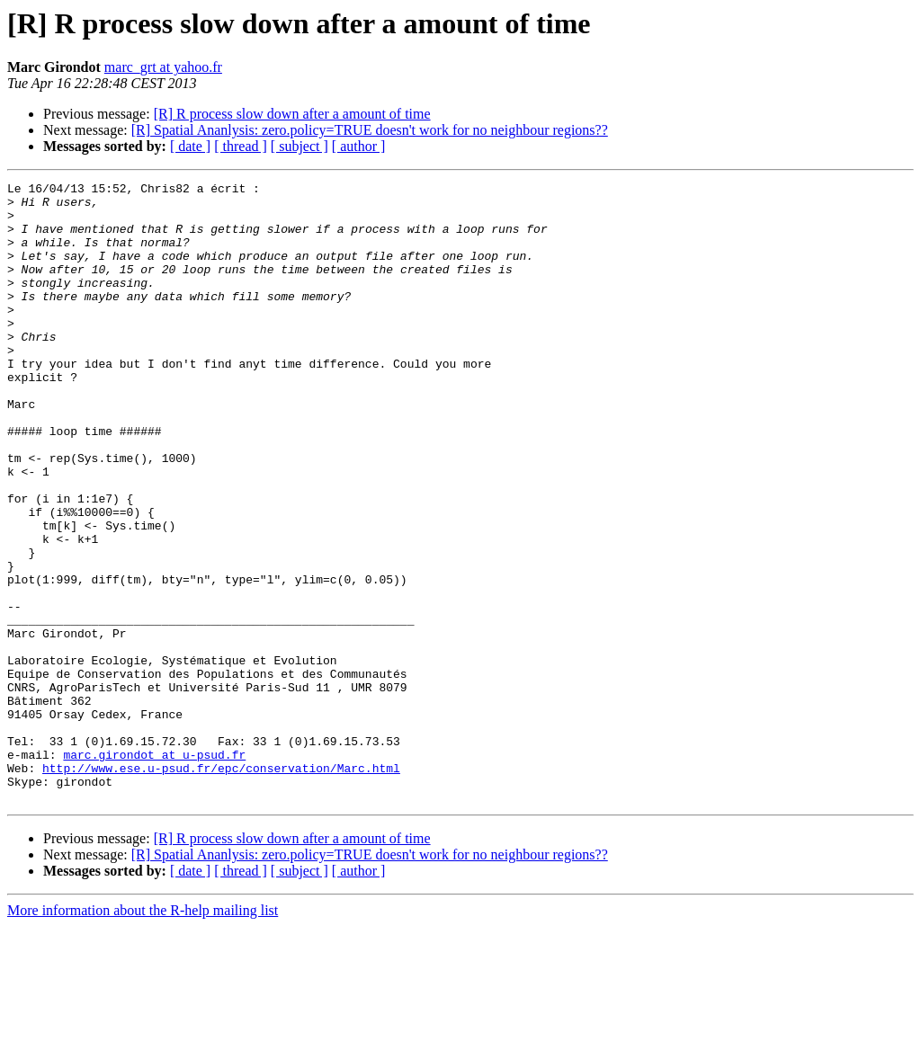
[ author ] (359, 146)
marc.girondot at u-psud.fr (154, 870)
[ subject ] (299, 146)
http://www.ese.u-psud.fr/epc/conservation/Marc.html (221, 886)
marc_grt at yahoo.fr (163, 67)
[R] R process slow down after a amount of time (292, 113)
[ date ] (190, 146)
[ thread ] (240, 146)
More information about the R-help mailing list (142, 1034)
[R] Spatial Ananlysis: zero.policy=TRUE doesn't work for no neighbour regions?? (369, 130)
